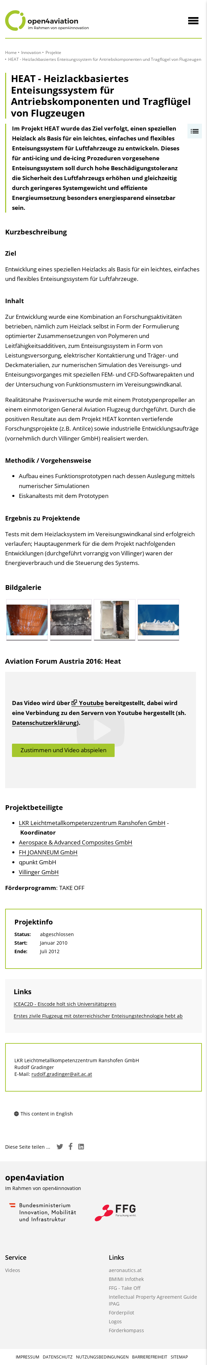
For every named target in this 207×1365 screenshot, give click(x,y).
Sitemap (179, 1357)
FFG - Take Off (125, 1288)
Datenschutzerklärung (44, 723)
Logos (115, 1321)
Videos (12, 1270)
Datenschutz (58, 1357)
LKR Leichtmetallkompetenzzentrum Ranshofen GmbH (92, 823)
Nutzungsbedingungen (102, 1357)
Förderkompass (126, 1330)
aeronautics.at (125, 1270)
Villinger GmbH (39, 872)
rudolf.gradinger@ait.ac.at (61, 1074)
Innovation (31, 52)
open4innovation (61, 1188)
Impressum (27, 1357)
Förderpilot (121, 1312)
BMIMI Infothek (126, 1279)
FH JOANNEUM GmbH (48, 852)
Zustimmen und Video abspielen (63, 750)
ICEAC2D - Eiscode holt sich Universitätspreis (65, 1004)
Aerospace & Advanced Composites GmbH (75, 842)
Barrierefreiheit (149, 1357)
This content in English (43, 1113)
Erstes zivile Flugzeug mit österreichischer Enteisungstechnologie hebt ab (98, 1016)
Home (11, 52)
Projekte (53, 52)
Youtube (88, 703)
